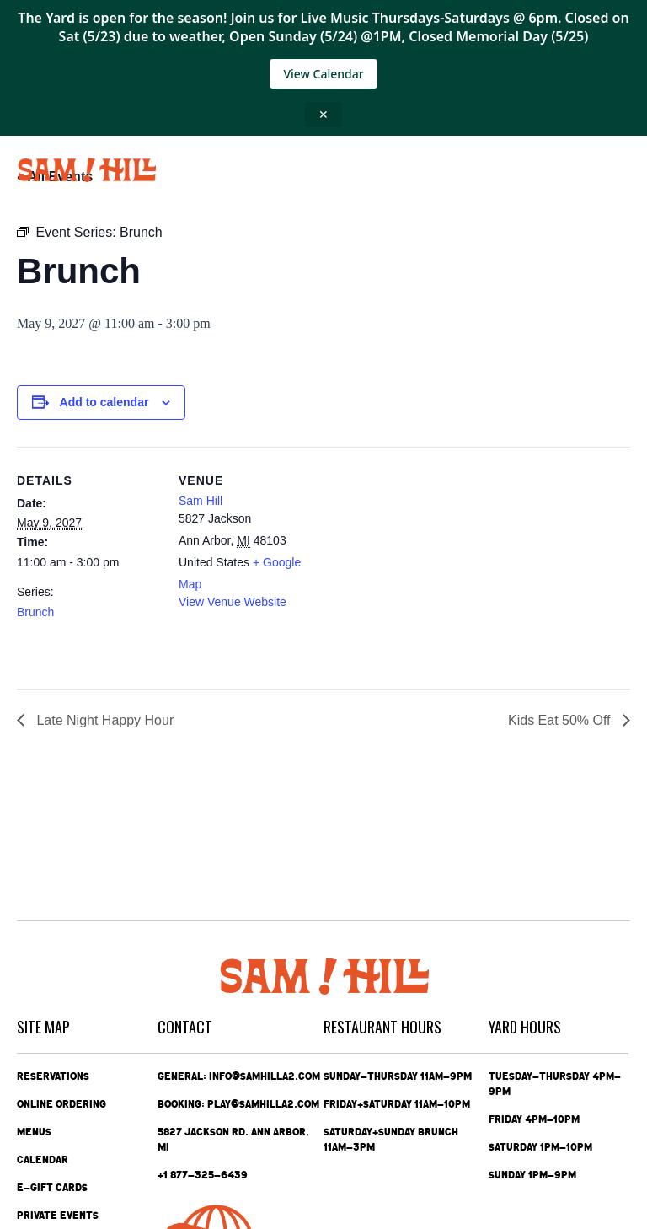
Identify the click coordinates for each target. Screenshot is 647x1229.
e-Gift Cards (52, 1187)
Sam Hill (200, 500)
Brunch (35, 612)
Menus (34, 1132)
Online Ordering (61, 1104)
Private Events (58, 1215)
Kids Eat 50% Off (561, 720)
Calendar (42, 1159)
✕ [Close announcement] (323, 114)
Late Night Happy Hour (103, 720)
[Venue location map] (429, 563)
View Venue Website (232, 602)
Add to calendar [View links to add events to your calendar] (104, 402)
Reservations (53, 1076)
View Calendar (323, 74)
